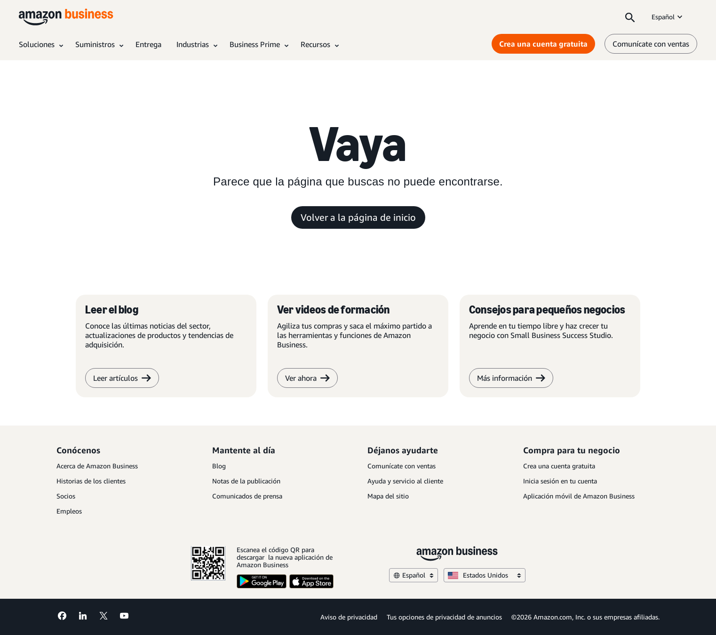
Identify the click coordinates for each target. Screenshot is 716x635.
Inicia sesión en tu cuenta (560, 481)
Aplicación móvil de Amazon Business (579, 496)
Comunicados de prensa (247, 496)
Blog (219, 466)
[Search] (630, 17)
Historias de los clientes (91, 481)
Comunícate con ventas (401, 466)
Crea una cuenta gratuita (559, 466)
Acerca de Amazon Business (97, 466)
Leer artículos (122, 378)
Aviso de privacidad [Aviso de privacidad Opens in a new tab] (348, 617)
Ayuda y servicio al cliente (405, 481)
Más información (511, 378)
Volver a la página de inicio (358, 217)
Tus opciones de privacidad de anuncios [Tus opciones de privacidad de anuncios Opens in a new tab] (444, 617)
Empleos (69, 511)
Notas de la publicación (246, 481)
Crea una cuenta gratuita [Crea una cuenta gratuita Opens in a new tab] (543, 43)
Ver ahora (307, 378)
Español (668, 17)
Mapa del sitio (388, 496)
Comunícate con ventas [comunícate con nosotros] (651, 43)
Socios (65, 496)
